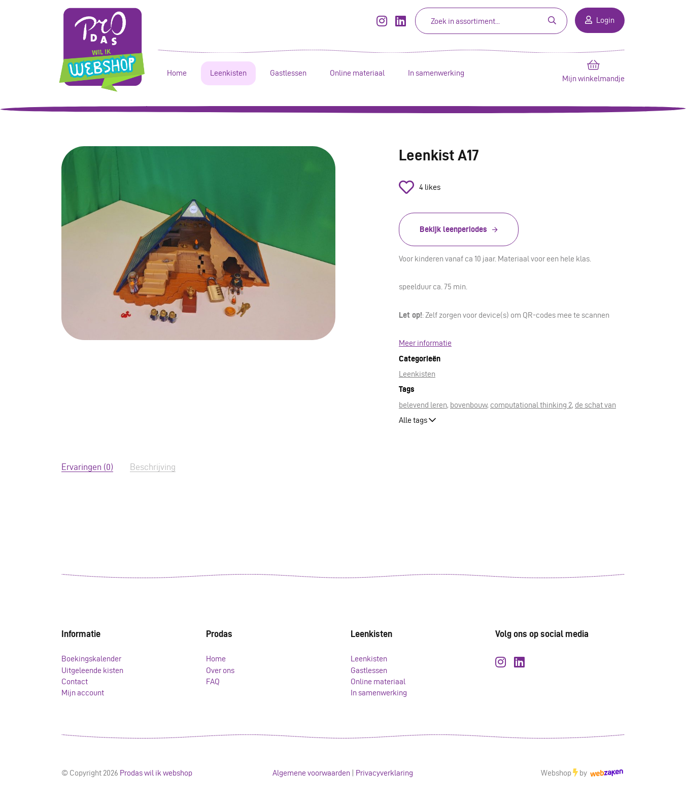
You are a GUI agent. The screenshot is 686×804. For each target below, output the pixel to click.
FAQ (213, 681)
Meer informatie (425, 343)
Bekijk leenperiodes (453, 229)
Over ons (220, 670)
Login (599, 20)
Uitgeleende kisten (92, 670)
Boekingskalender (91, 658)
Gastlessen (288, 73)
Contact (74, 681)
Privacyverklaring (384, 772)
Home (177, 73)
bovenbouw (468, 404)
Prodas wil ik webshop (156, 772)
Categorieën (419, 358)
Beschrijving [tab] (153, 467)
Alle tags (417, 420)
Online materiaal (357, 73)
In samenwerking (436, 73)
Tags (407, 389)
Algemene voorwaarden (311, 772)
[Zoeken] (472, 21)
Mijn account (82, 692)
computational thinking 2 (531, 404)
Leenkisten (228, 73)
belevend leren (423, 404)
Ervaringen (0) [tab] (87, 467)
